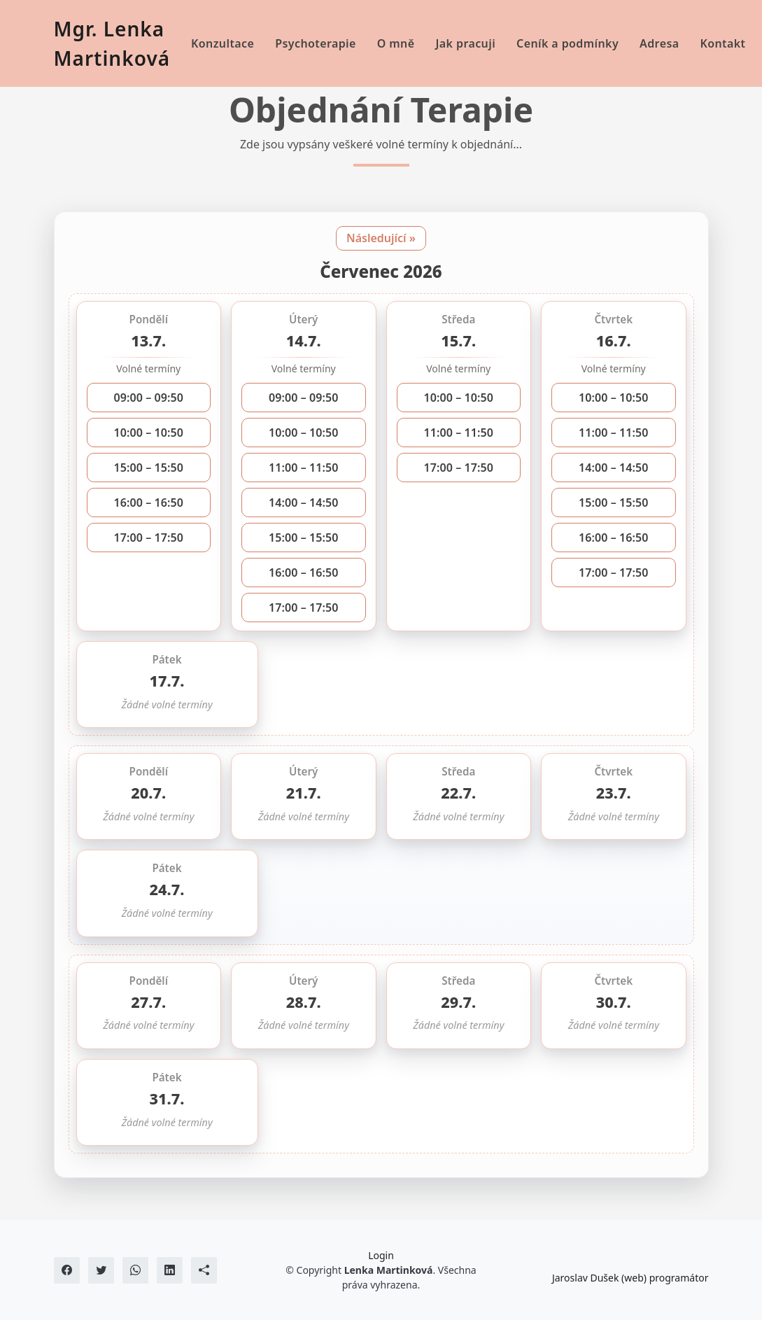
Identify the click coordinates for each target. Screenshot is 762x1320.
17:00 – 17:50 (148, 537)
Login (381, 1255)
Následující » (381, 238)
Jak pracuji (466, 43)
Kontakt (722, 43)
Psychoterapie (315, 43)
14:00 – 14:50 (304, 502)
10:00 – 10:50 (148, 432)
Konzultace (222, 43)
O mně (396, 43)
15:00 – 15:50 (148, 467)
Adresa (659, 43)
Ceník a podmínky (567, 43)
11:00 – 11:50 (304, 467)
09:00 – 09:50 (148, 397)
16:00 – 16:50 (148, 502)
